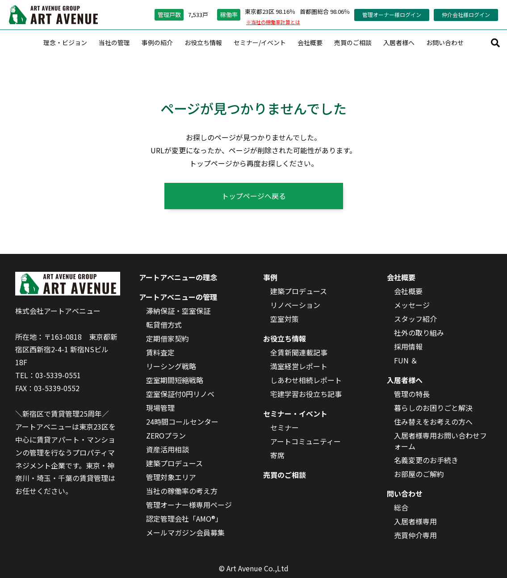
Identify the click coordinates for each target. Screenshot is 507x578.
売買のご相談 (353, 42)
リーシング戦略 (171, 366)
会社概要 (310, 42)
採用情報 (408, 346)
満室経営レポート (298, 366)
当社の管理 (114, 42)
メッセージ (412, 305)
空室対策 (284, 318)
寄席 (277, 455)
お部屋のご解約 (419, 473)
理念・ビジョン (65, 42)
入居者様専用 (415, 521)
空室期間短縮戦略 (174, 380)
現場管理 (160, 407)
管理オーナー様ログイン (391, 14)
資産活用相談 (167, 449)
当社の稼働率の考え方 (182, 490)
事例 (270, 277)
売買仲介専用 (415, 535)
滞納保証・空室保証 (178, 310)
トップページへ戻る (254, 195)
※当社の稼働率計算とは (273, 21)
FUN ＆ (406, 360)
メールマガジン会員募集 (185, 532)
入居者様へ (399, 42)
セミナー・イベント (295, 413)
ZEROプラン (166, 435)
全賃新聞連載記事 (298, 352)
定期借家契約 (167, 338)
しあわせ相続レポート (306, 380)
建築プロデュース (174, 463)
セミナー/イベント (260, 42)
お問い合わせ (445, 42)
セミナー (284, 427)
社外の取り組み (419, 332)
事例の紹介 (157, 42)
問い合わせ (405, 493)
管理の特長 (412, 393)
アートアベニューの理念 (178, 277)
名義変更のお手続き (426, 460)
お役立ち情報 (203, 42)
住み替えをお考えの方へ (433, 421)
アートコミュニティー (305, 441)
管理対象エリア (171, 477)
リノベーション (295, 305)
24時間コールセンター (182, 421)
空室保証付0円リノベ (180, 393)
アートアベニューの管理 (178, 296)
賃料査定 (160, 352)
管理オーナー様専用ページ (189, 504)
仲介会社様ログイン (466, 14)
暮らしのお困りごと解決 (433, 407)
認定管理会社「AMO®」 (184, 518)
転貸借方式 (164, 324)
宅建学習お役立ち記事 (306, 393)
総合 (401, 507)
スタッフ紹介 (415, 318)
